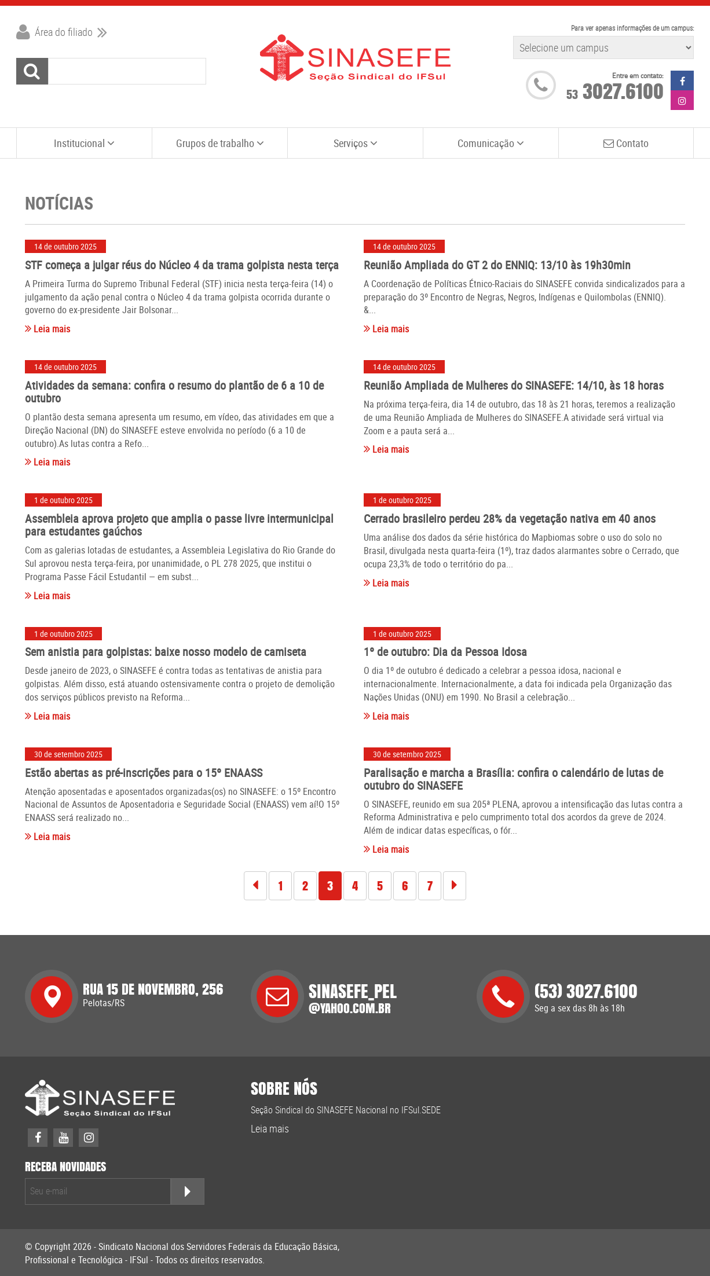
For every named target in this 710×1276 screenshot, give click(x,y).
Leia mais (47, 328)
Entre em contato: (638, 75)
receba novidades (65, 1166)
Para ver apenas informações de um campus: (632, 27)
